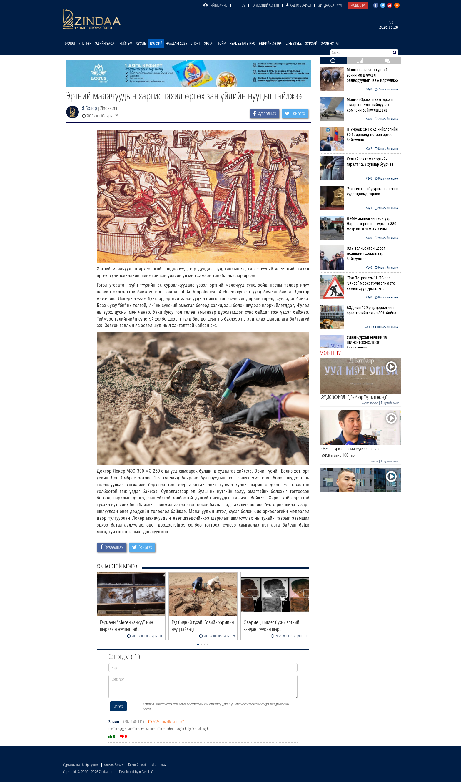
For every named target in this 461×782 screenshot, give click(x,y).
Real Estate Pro (242, 43)
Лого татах (159, 765)
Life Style (294, 43)
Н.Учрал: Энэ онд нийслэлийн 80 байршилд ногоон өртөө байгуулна (359, 135)
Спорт (196, 43)
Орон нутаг (330, 43)
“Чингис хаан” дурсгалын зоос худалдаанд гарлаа (359, 191)
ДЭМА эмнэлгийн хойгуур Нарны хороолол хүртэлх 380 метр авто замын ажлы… (359, 224)
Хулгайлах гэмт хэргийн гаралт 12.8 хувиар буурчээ (359, 161)
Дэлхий (156, 43)
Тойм (222, 43)
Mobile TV (357, 5)
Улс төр (84, 43)
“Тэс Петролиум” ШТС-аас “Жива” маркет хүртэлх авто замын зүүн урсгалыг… (359, 283)
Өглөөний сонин (266, 5)
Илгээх (118, 706)
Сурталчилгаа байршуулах (80, 765)
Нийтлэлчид (215, 5)
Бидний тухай (137, 765)
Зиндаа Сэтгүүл (330, 5)
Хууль (141, 43)
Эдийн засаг (105, 43)
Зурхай (311, 43)
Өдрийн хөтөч (270, 43)
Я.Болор (89, 108)
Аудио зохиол (298, 5)
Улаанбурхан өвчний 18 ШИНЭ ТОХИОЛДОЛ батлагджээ (359, 343)
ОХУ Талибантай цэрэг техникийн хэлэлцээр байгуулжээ (359, 253)
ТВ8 (240, 5)
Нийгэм (126, 43)
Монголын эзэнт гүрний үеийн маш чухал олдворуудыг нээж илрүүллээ (359, 75)
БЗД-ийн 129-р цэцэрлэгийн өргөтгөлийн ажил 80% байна (359, 310)
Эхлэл (70, 43)
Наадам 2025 (176, 43)
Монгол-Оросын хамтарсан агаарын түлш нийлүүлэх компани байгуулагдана (359, 105)
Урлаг (209, 43)
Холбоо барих (113, 765)
